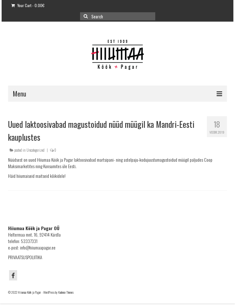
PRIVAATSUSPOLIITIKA (25, 257)
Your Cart (28, 5)
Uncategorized (35, 150)
